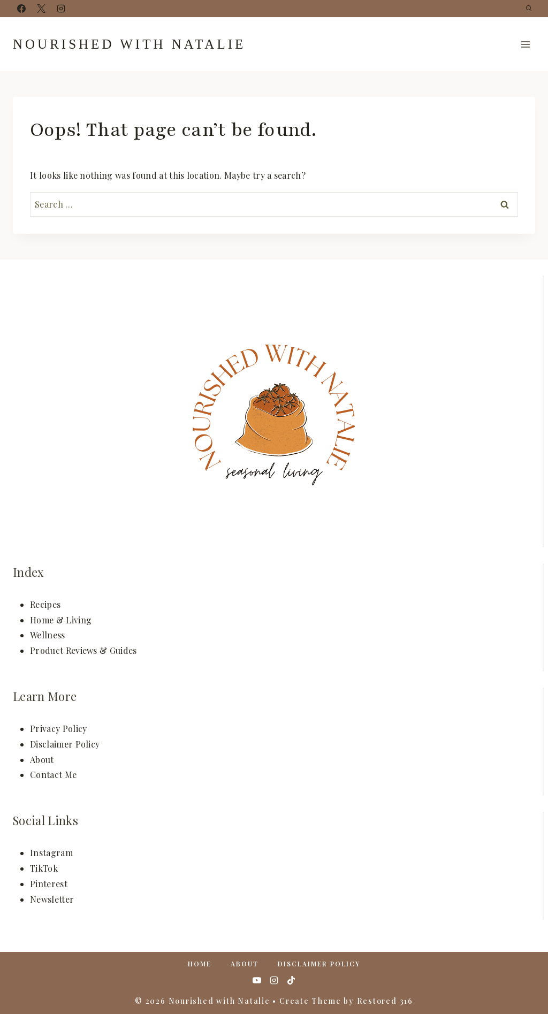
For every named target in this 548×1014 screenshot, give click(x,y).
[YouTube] (256, 980)
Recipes (45, 604)
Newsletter (52, 899)
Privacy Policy (58, 728)
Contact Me (53, 774)
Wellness (47, 635)
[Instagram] (61, 8)
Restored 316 (385, 1001)
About (42, 759)
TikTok (44, 868)
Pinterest (48, 883)
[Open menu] (525, 44)
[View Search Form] (528, 8)
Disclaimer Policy (65, 744)
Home (199, 963)
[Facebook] (21, 8)
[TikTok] (291, 980)
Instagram (51, 852)
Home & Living (61, 620)
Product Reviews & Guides (83, 650)
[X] (41, 8)
